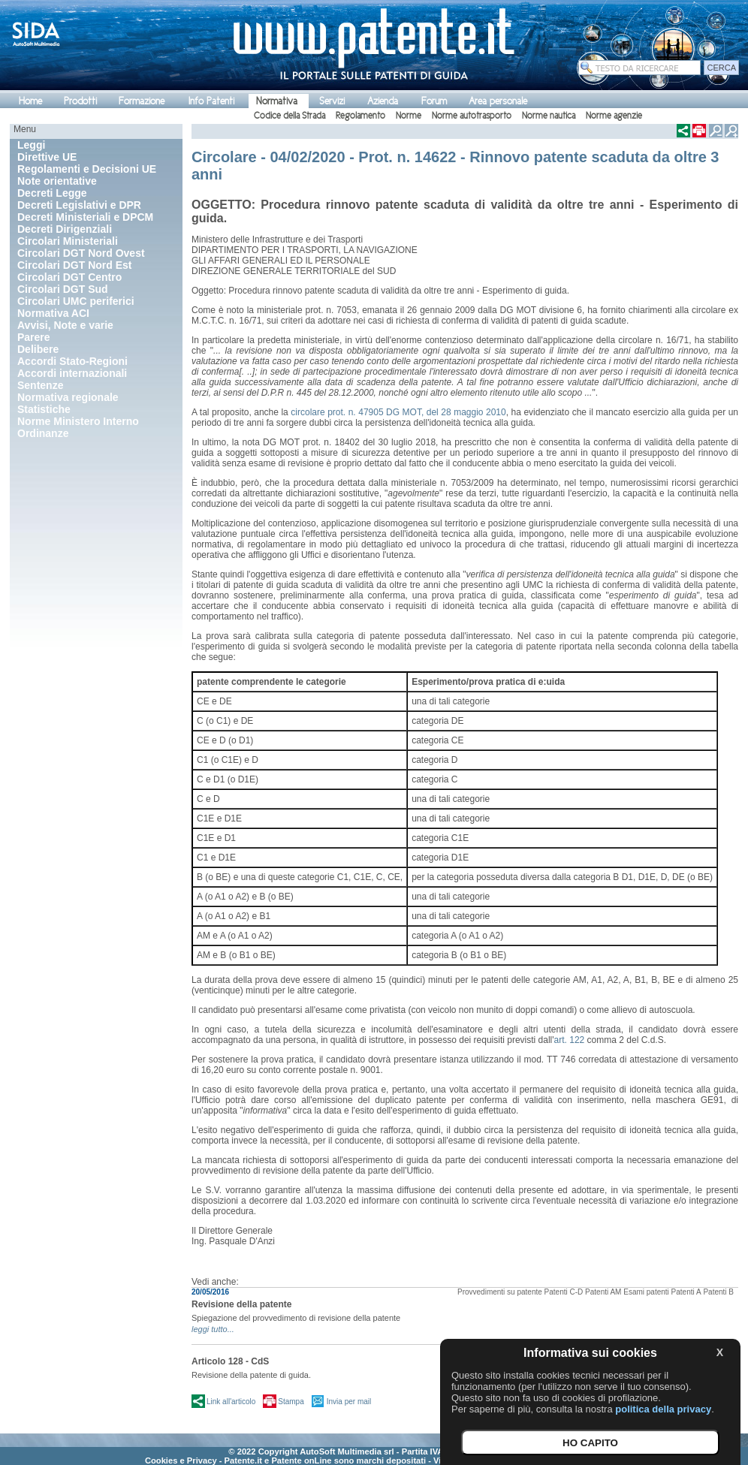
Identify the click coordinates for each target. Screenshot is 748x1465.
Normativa (276, 101)
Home (30, 101)
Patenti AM (603, 1292)
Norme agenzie (614, 115)
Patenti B (718, 1292)
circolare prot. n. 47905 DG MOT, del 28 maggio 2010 (398, 412)
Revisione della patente (241, 1304)
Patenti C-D (564, 1292)
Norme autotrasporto (471, 115)
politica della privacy (663, 1409)
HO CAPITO (590, 1442)
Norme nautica (548, 115)
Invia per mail (349, 1401)
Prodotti (80, 101)
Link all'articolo (231, 1401)
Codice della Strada (289, 115)
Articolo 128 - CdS (230, 1361)
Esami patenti (646, 1292)
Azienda (382, 101)
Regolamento (360, 115)
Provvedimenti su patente (499, 1292)
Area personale (498, 101)
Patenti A (686, 1292)
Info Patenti (211, 101)
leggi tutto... (213, 1329)
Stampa (290, 1401)
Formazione (141, 101)
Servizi (332, 101)
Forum (434, 101)
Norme (408, 115)
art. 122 (569, 1040)
